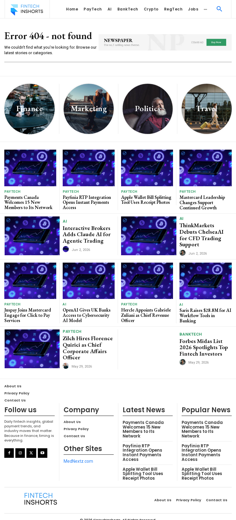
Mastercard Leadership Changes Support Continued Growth (201, 201)
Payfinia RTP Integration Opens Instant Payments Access (86, 201)
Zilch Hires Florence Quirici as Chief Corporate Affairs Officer (85, 343)
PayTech (12, 191)
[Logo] (26, 9)
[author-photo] (67, 247)
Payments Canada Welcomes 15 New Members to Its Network (30, 201)
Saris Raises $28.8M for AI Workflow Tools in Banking (204, 310)
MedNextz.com (78, 455)
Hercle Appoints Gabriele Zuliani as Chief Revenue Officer (145, 312)
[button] (219, 9)
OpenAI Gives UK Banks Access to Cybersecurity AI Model (88, 312)
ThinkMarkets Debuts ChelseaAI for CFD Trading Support (203, 233)
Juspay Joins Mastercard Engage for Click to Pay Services (27, 312)
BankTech (190, 331)
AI (65, 221)
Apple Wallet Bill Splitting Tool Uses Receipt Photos (145, 199)
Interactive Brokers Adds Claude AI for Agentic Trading (84, 233)
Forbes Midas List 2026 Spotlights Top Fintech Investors (205, 343)
